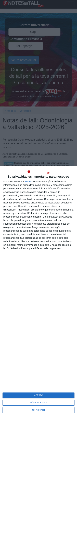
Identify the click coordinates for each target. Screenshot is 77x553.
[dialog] (38, 359)
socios (28, 181)
